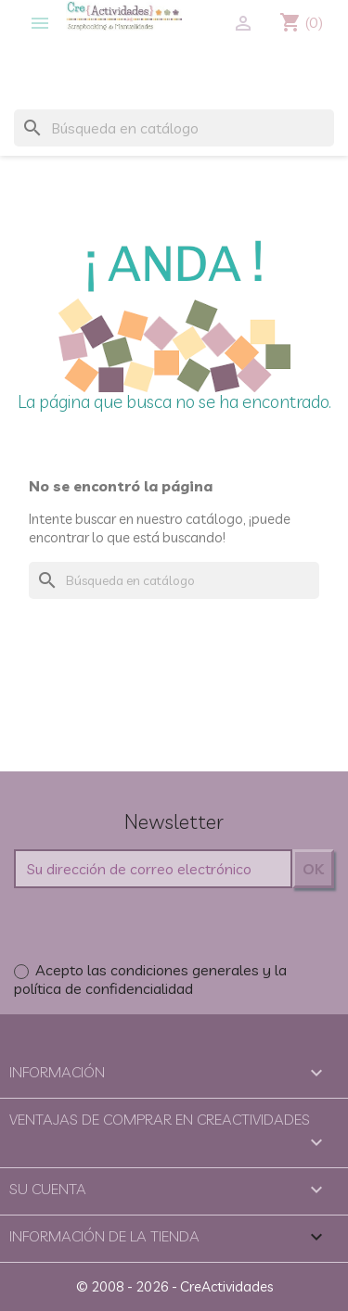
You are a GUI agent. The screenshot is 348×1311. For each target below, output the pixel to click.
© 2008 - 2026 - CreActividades (174, 1286)
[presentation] (155, 924)
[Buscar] (174, 127)
